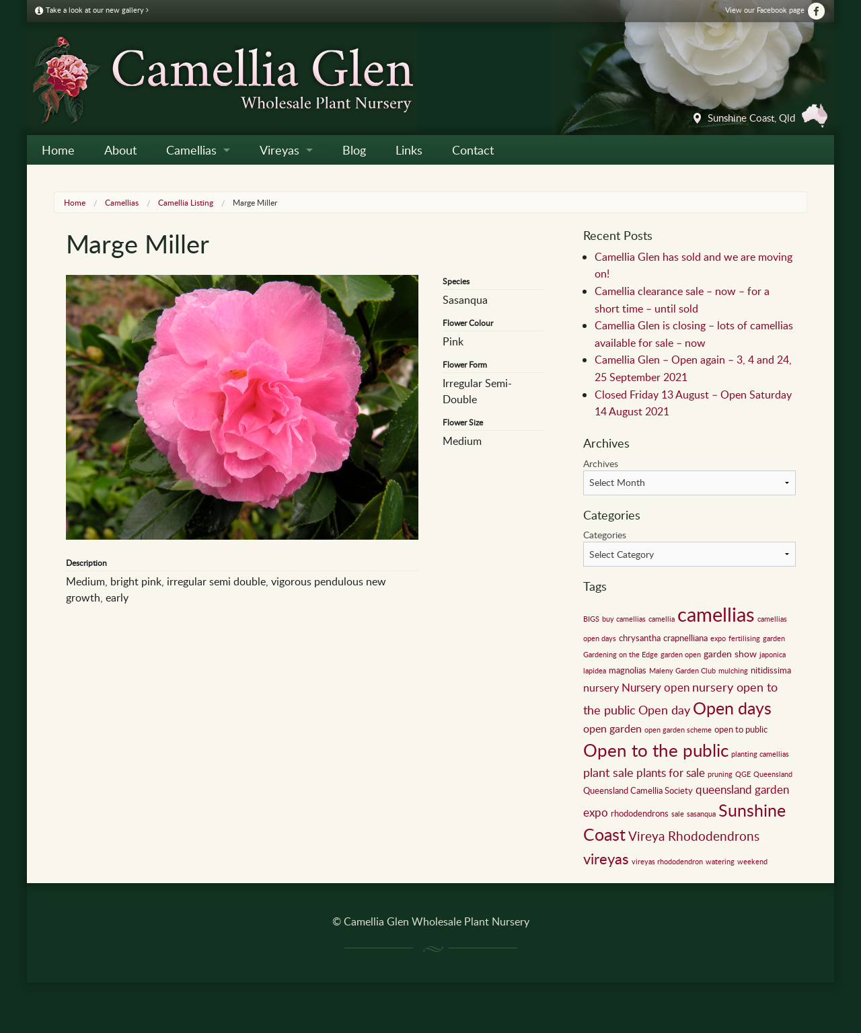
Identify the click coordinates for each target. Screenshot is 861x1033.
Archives (600, 463)
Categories (604, 534)
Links (409, 150)
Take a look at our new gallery (92, 10)
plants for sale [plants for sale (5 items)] (670, 772)
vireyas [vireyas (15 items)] (606, 858)
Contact (473, 150)
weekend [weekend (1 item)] (752, 861)
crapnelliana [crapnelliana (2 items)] (685, 638)
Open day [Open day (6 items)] (664, 710)
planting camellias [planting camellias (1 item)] (760, 754)
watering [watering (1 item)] (720, 861)
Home (58, 150)
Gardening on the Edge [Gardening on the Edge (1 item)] (620, 654)
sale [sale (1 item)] (677, 814)
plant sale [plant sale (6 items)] (608, 772)
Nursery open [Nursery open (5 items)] (655, 687)
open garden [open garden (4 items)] (612, 728)
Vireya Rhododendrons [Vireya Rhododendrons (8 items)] (693, 835)
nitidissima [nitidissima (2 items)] (771, 670)
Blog (354, 150)
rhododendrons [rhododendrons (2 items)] (640, 813)
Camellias (191, 150)
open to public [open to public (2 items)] (741, 729)
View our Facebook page (775, 10)
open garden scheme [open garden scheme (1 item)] (678, 730)
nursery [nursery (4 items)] (601, 687)
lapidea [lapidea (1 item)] (594, 670)
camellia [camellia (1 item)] (661, 619)
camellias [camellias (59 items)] (716, 613)
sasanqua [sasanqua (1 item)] (701, 814)
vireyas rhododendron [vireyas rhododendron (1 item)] (667, 861)
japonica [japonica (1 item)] (772, 654)
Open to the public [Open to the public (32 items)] (655, 750)
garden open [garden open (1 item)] (681, 654)
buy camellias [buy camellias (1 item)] (624, 619)
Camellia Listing (185, 202)
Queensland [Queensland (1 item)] (772, 774)
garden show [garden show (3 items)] (730, 653)
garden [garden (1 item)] (774, 638)
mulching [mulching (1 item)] (733, 670)
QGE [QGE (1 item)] (743, 774)
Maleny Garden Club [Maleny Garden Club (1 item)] (682, 670)
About (120, 150)
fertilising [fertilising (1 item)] (744, 638)
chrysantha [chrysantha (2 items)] (640, 638)
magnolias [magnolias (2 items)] (627, 670)
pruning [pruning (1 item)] (720, 774)
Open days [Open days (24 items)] (732, 708)
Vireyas (279, 150)
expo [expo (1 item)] (718, 638)
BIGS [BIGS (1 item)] (591, 619)
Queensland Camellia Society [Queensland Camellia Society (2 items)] (638, 790)
